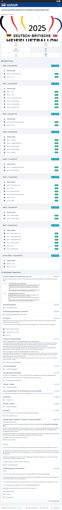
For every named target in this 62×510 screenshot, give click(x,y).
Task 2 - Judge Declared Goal (31, 236)
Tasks (45, 49)
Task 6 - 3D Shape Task (31, 249)
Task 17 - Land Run (31, 140)
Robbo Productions (17, 507)
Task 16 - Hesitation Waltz (31, 170)
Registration (16, 49)
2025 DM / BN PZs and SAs (11, 329)
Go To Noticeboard (53, 501)
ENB (16, 55)
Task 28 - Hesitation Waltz (31, 104)
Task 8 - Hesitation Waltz (31, 218)
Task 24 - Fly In (31, 92)
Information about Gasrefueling (12, 380)
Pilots (45, 55)
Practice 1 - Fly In (9, 263)
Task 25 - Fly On (31, 95)
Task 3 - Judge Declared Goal (31, 239)
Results (46, 44)
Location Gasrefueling (10, 369)
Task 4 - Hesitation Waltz (31, 243)
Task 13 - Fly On (31, 197)
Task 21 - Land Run (31, 152)
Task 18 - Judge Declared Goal (31, 143)
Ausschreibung (8, 497)
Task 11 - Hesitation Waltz (31, 191)
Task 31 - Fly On (31, 77)
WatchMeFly (8, 507)
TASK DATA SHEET (10, 70)
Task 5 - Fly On (31, 246)
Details (16, 44)
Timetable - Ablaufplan (10, 387)
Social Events (7, 400)
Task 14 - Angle (31, 200)
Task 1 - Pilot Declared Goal (31, 233)
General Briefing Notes (10, 307)
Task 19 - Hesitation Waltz (31, 146)
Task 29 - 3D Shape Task (31, 107)
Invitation (6, 494)
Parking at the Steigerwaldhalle (12, 362)
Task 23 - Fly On (31, 125)
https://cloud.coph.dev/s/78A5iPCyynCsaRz (42, 393)
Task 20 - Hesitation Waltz (31, 149)
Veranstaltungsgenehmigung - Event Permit (15, 314)
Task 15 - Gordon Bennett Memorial (31, 167)
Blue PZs (6, 335)
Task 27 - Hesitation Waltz (31, 101)
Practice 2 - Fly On (10, 266)
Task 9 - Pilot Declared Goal (31, 185)
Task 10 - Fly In (31, 188)
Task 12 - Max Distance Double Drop (31, 194)
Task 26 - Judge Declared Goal (31, 98)
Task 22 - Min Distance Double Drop (31, 122)
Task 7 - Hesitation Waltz (31, 215)
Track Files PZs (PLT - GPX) (11, 332)
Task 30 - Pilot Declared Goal (31, 74)
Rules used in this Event (10, 415)
